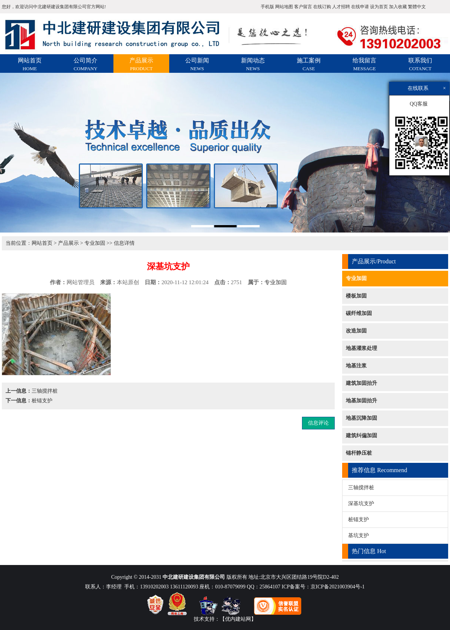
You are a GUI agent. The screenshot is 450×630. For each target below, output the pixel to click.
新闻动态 (253, 64)
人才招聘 (341, 6)
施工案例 (309, 64)
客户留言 (303, 6)
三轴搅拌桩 (45, 391)
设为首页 (379, 6)
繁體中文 (417, 6)
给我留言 (364, 64)
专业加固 (94, 243)
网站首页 (30, 64)
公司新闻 (197, 64)
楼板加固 (356, 296)
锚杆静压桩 (359, 453)
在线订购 (322, 6)
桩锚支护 (42, 400)
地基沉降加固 (361, 418)
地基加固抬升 (361, 400)
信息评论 (318, 423)
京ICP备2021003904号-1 (337, 587)
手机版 (267, 6)
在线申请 (360, 6)
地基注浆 (356, 365)
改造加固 (356, 331)
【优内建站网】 (238, 619)
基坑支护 (358, 535)
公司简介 (85, 64)
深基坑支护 (361, 503)
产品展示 (141, 64)
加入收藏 (398, 6)
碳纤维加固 (359, 313)
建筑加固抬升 (361, 383)
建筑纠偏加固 (361, 435)
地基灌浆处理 (361, 348)
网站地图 (284, 6)
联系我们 (420, 64)
